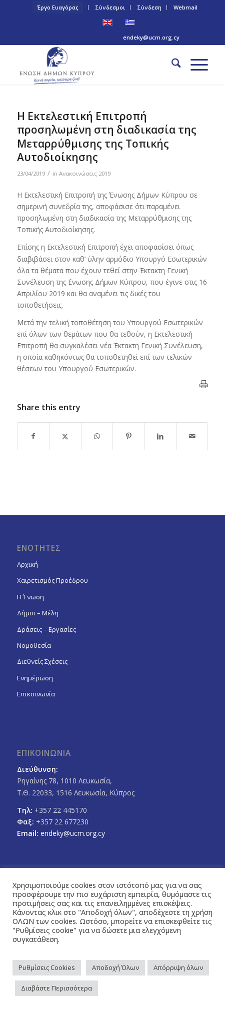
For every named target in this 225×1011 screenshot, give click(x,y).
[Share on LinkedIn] (160, 436)
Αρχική (27, 564)
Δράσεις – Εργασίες (46, 629)
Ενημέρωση (35, 677)
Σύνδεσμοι (110, 7)
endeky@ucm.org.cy (151, 37)
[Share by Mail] (192, 436)
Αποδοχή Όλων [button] (115, 967)
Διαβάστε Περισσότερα (56, 987)
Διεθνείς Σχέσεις (42, 661)
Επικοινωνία (36, 693)
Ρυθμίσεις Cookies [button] (46, 967)
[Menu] (194, 65)
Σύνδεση (149, 7)
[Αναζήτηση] (171, 65)
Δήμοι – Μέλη (37, 612)
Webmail (186, 7)
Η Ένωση (30, 596)
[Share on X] (65, 436)
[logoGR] (93, 65)
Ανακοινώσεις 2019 (84, 173)
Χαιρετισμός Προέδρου (52, 580)
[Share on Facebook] (33, 436)
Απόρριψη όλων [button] (178, 967)
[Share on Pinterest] (128, 436)
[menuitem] (58, 7)
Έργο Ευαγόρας (57, 7)
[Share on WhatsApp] (97, 436)
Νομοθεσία (34, 645)
